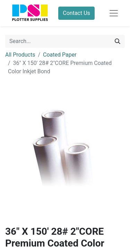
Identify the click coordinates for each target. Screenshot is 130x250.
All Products (20, 54)
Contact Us (76, 13)
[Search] (117, 41)
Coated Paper (60, 54)
